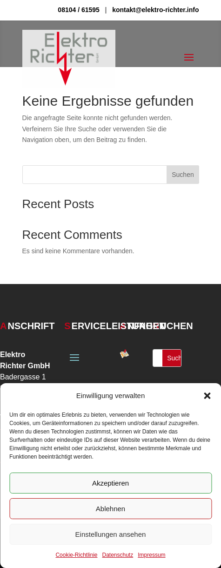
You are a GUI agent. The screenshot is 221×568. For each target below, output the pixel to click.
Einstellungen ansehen (110, 534)
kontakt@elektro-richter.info (155, 10)
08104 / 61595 (79, 10)
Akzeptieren (110, 483)
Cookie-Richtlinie (76, 555)
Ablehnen (110, 509)
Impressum (151, 555)
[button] (207, 395)
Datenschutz (118, 555)
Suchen (183, 174)
